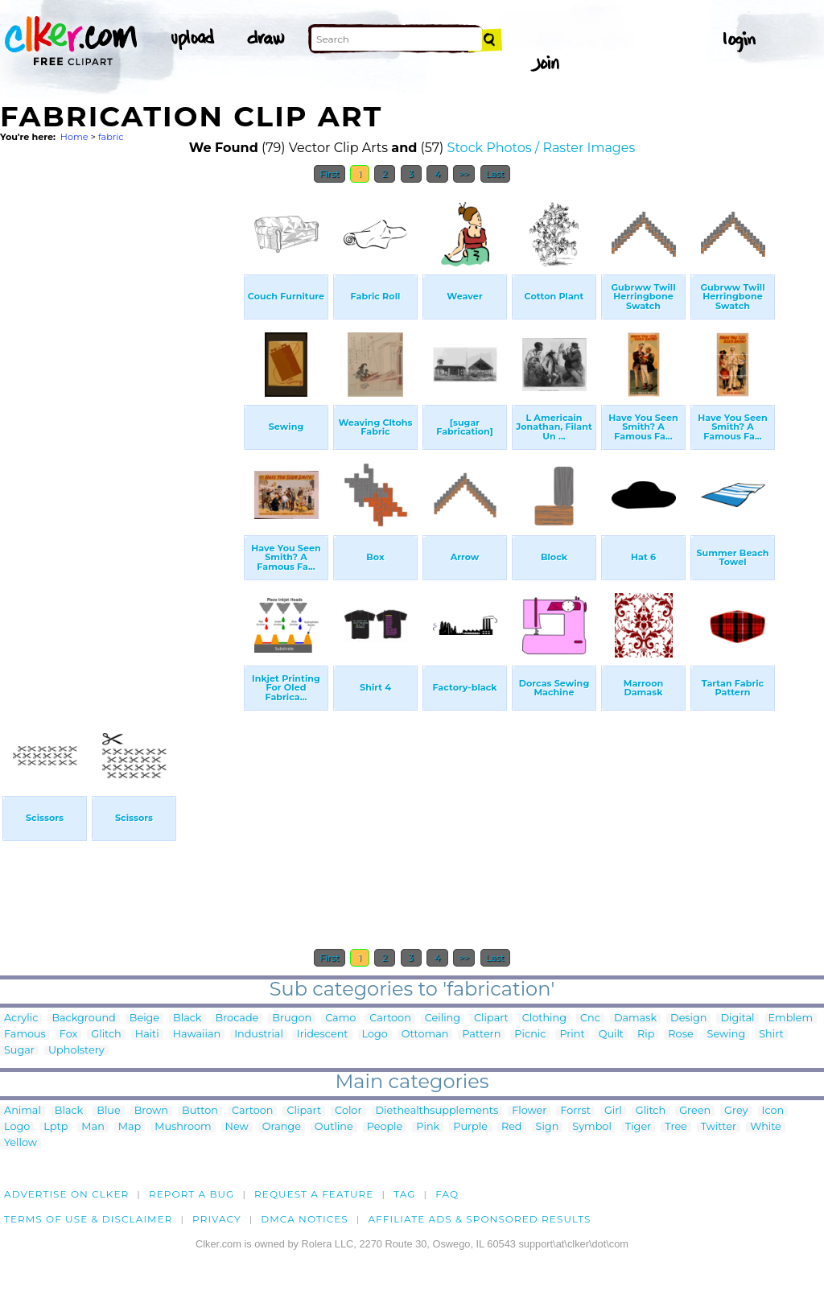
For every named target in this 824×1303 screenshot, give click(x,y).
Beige (144, 1018)
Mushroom (182, 1127)
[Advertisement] (120, 433)
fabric (111, 136)
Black (187, 1018)
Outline (334, 1127)
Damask (635, 1018)
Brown (151, 1111)
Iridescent (322, 1034)
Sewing (726, 1034)
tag (404, 1194)
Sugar (19, 1050)
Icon (773, 1111)
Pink (427, 1127)
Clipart (491, 1018)
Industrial (258, 1034)
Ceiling (442, 1018)
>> (464, 173)
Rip (645, 1034)
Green (695, 1111)
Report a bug (192, 1194)
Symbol (592, 1127)
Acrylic (21, 1018)
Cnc (590, 1018)
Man (92, 1127)
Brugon (291, 1018)
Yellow (20, 1143)
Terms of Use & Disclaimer (88, 1219)
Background (83, 1018)
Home (74, 136)
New (237, 1127)
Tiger (638, 1127)
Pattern (481, 1034)
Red (511, 1127)
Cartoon (390, 1018)
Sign (547, 1127)
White (765, 1127)
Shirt (771, 1034)
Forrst (575, 1111)
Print (571, 1034)
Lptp (55, 1127)
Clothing (544, 1018)
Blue (108, 1111)
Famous (25, 1034)
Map (129, 1127)
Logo (375, 1034)
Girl (613, 1111)
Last (495, 173)
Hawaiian (196, 1034)
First (329, 173)
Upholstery (76, 1050)
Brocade (237, 1018)
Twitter (718, 1127)
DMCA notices (304, 1219)
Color (348, 1111)
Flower (529, 1111)
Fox (69, 1034)
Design (688, 1018)
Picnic (530, 1034)
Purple (470, 1127)
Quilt (611, 1034)
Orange (281, 1127)
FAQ (447, 1194)
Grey (736, 1111)
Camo (340, 1018)
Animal (22, 1111)
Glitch (106, 1034)
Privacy (216, 1219)
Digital (737, 1018)
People (385, 1127)
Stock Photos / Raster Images (541, 147)
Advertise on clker (66, 1194)
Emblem (791, 1018)
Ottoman (425, 1034)
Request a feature (313, 1194)
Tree (676, 1127)
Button (200, 1111)
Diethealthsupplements (437, 1111)
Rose (680, 1034)
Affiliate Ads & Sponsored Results (479, 1219)
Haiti (147, 1034)
